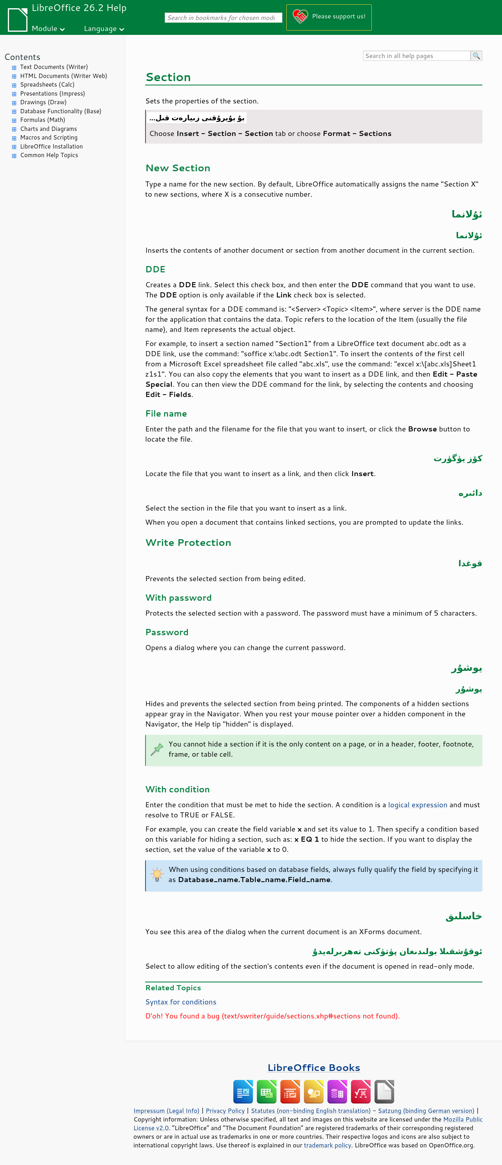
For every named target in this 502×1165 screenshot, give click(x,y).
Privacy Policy (225, 1110)
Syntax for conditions (180, 1002)
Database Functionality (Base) (61, 111)
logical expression (417, 804)
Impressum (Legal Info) (166, 1110)
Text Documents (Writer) (54, 67)
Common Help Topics (49, 155)
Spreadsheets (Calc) (47, 84)
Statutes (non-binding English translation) (311, 1110)
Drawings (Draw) (43, 102)
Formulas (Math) (42, 120)
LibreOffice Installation (51, 146)
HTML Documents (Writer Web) (63, 76)
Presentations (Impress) (52, 93)
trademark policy (327, 1145)
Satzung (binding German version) (426, 1110)
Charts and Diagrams (48, 129)
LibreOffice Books (313, 1067)
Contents (22, 57)
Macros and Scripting (49, 137)
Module (44, 28)
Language (100, 28)
